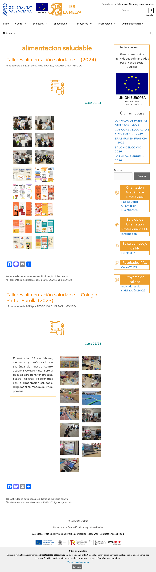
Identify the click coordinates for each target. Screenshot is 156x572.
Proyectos (86, 24)
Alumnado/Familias (136, 24)
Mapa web (93, 534)
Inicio (6, 23)
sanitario (67, 280)
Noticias (11, 33)
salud (59, 280)
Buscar (118, 170)
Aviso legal (37, 534)
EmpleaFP (128, 253)
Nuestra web (129, 210)
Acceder (150, 15)
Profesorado (109, 24)
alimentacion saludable (22, 280)
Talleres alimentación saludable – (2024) (51, 60)
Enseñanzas (64, 24)
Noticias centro (59, 276)
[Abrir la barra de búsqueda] (151, 33)
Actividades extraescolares (25, 276)
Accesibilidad (117, 534)
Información (129, 234)
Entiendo (77, 567)
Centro (22, 24)
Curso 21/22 (129, 267)
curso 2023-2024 (45, 280)
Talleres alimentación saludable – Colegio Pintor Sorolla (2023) (51, 298)
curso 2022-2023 (45, 502)
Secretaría (42, 24)
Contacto (104, 534)
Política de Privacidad (55, 534)
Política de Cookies (76, 534)
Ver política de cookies (78, 562)
